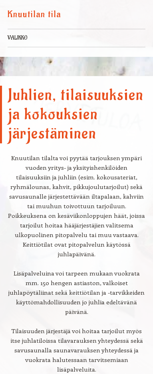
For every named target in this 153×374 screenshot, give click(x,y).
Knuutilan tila (34, 14)
